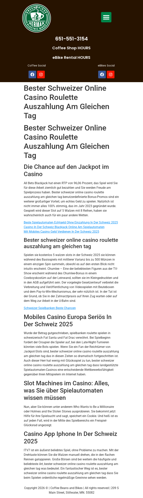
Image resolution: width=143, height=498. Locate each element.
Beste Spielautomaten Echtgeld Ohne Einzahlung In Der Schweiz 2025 (71, 222)
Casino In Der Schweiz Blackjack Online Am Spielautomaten (64, 227)
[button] (106, 17)
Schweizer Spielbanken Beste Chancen (50, 308)
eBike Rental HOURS (71, 57)
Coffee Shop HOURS (71, 48)
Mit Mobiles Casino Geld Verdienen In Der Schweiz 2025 (61, 231)
